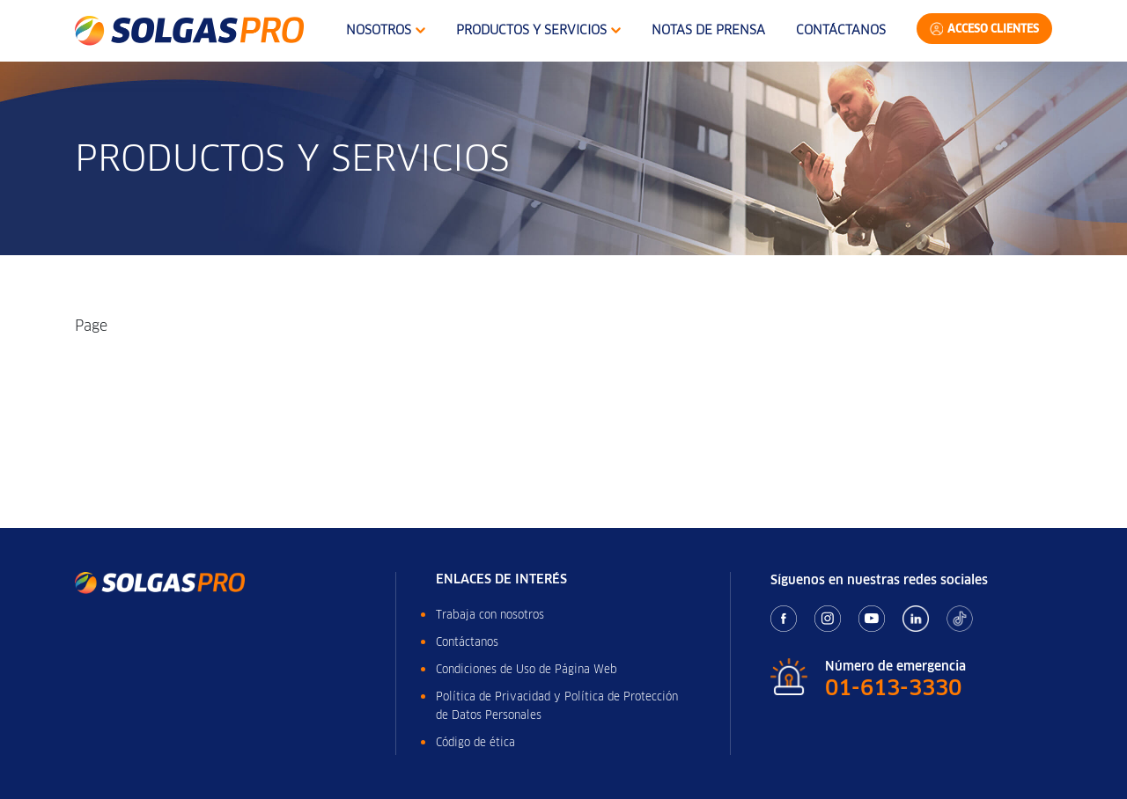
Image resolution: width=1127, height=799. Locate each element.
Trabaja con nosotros (490, 614)
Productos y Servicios (538, 30)
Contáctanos (841, 30)
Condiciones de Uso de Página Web (526, 669)
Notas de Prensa (708, 30)
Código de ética (475, 742)
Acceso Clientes (993, 28)
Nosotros (385, 30)
